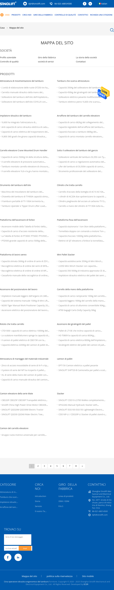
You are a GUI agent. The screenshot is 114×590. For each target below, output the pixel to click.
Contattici (83, 15)
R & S (60, 506)
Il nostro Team (41, 511)
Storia (37, 501)
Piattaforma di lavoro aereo (13, 254)
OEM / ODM (63, 501)
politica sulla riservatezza (59, 576)
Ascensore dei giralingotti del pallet (74, 324)
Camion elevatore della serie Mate (16, 393)
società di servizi (46, 61)
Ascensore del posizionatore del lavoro (18, 289)
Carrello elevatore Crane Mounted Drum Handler (23, 150)
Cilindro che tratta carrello (69, 185)
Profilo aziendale (8, 57)
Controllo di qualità (65, 15)
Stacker (60, 393)
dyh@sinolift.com (36, 3)
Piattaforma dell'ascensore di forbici (17, 219)
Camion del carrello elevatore (14, 428)
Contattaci (81, 61)
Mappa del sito (29, 576)
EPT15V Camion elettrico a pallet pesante (78, 365)
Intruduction (40, 496)
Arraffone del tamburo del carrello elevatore (78, 115)
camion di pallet (64, 358)
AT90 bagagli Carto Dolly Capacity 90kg (77, 310)
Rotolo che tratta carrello (12, 324)
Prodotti (16, 15)
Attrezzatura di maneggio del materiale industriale (24, 358)
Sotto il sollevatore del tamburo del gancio (77, 150)
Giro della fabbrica (43, 15)
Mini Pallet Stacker (66, 254)
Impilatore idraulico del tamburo (15, 115)
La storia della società (86, 57)
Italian (104, 3)
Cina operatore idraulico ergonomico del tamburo (26, 581)
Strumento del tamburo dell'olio (15, 185)
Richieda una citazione (101, 15)
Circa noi (26, 15)
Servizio (38, 506)
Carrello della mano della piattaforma (75, 289)
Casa (5, 15)
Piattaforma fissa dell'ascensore (72, 219)
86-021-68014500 (63, 3)
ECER (86, 584)
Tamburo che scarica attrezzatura (73, 81)
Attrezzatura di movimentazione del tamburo (21, 81)
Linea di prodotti (65, 496)
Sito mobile (88, 576)
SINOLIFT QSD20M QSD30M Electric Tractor (22, 409)
